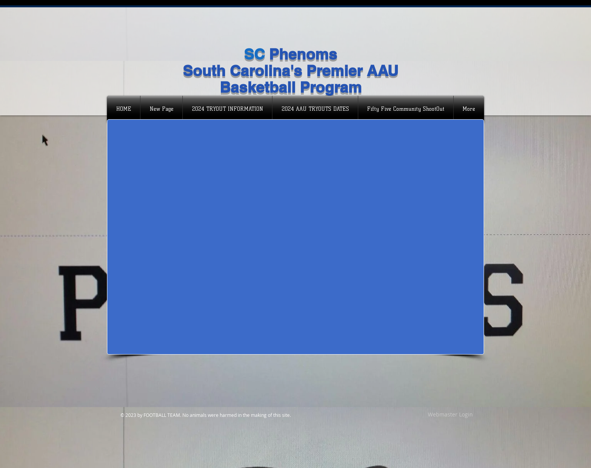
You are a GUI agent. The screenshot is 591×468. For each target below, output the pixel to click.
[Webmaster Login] (450, 415)
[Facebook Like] (157, 41)
